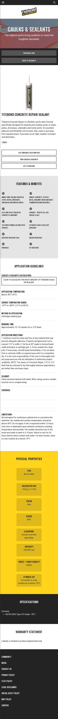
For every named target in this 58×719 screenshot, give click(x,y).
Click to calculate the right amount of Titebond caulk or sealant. (29, 281)
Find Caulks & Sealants (29, 159)
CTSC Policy (7, 681)
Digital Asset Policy (10, 693)
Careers (5, 705)
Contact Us (7, 668)
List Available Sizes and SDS (29, 152)
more (4, 142)
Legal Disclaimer (9, 687)
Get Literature (29, 166)
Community (6, 656)
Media (4, 662)
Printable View (29, 53)
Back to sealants (29, 60)
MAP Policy (6, 699)
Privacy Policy (8, 675)
